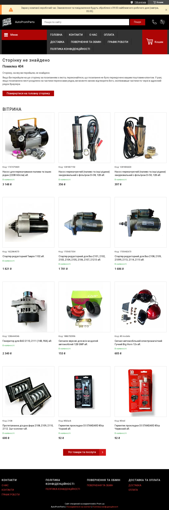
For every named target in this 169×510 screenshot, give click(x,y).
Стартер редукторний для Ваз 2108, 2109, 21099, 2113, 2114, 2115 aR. (138, 258)
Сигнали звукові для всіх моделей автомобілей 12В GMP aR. (78, 343)
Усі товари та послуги (82, 452)
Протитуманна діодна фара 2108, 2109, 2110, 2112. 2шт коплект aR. (28, 427)
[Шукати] (137, 22)
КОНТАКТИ (76, 34)
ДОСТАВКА (57, 42)
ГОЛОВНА (56, 34)
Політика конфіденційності (105, 507)
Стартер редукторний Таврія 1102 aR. (24, 256)
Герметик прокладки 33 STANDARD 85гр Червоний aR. (137, 427)
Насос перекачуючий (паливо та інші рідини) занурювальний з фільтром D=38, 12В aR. (84, 173)
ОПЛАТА (109, 34)
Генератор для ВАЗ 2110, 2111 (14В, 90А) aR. (27, 341)
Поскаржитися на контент (78, 507)
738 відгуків (140, 2)
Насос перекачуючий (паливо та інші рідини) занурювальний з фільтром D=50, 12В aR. (140, 173)
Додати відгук (162, 22)
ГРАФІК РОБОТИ (118, 42)
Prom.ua (100, 504)
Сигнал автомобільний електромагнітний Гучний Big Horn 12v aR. (138, 343)
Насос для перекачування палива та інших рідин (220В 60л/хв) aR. (27, 173)
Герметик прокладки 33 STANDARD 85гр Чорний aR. (81, 427)
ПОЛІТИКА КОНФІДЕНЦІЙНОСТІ (70, 49)
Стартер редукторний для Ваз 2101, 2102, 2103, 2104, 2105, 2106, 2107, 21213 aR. (82, 258)
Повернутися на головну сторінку (28, 93)
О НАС (93, 34)
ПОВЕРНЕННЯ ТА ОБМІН (86, 42)
